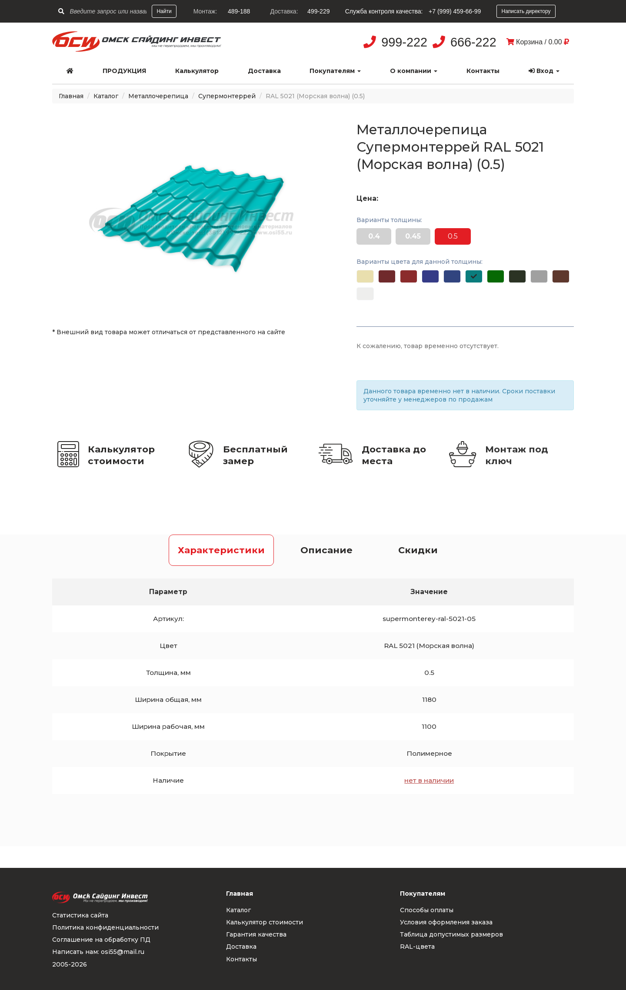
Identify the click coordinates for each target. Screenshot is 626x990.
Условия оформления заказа (446, 922)
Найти (163, 11)
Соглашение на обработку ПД (101, 939)
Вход (544, 71)
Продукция (124, 71)
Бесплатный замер (255, 455)
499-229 (318, 11)
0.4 (374, 236)
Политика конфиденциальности (105, 927)
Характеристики (221, 550)
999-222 (404, 42)
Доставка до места (394, 455)
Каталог (105, 96)
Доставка (264, 71)
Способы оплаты (426, 910)
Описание (326, 550)
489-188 (239, 11)
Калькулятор (197, 71)
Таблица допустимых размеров (451, 934)
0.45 (413, 236)
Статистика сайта (80, 915)
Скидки (418, 550)
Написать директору (525, 11)
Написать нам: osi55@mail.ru (98, 952)
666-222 (473, 42)
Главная (71, 96)
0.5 (453, 236)
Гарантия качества (256, 934)
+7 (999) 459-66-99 (455, 11)
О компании (413, 71)
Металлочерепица (158, 96)
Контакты (482, 71)
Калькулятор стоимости (121, 455)
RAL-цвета (417, 946)
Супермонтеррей (227, 96)
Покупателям (335, 71)
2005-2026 (69, 964)
